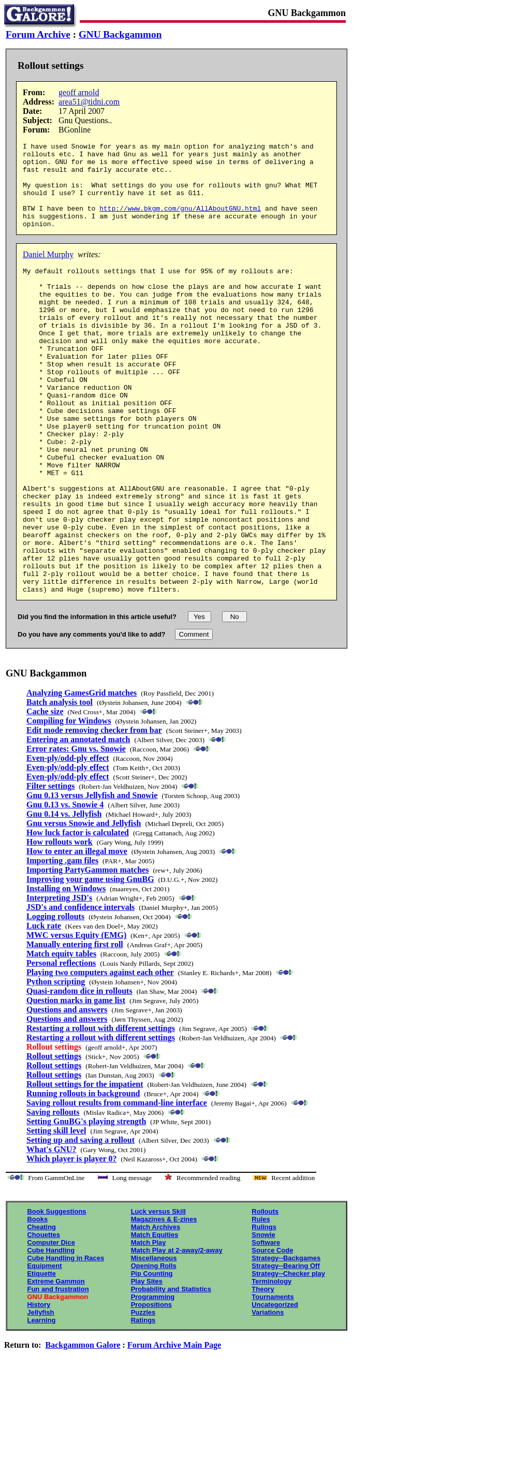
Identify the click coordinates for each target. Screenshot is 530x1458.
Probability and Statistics (171, 1371)
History (38, 1387)
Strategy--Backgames (286, 1340)
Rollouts (265, 1294)
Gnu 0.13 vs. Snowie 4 (65, 886)
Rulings (264, 1309)
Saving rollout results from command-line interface (116, 1185)
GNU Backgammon (120, 34)
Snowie (263, 1317)
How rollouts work (59, 924)
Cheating (41, 1309)
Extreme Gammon (55, 1363)
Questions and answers (66, 1091)
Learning (41, 1402)
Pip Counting (152, 1356)
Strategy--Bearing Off (285, 1348)
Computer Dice (51, 1325)
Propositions (151, 1387)
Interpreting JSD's (59, 980)
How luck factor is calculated (77, 914)
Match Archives (156, 1309)
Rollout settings (53, 1138)
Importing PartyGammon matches (87, 952)
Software (266, 1325)
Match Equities (155, 1317)
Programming (153, 1379)
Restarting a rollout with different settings (100, 1110)
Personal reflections (61, 1045)
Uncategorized (275, 1387)
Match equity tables (61, 1036)
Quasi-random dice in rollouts (79, 1073)
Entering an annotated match (78, 821)
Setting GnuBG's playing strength (86, 1203)
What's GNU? (51, 1231)
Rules (261, 1301)
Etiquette (41, 1356)
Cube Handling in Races (65, 1340)
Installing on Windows (66, 970)
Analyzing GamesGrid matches (81, 775)
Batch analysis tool (59, 784)
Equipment (44, 1348)
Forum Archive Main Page (174, 1427)
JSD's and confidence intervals (80, 989)
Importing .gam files (62, 942)
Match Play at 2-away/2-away (177, 1332)
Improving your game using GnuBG (90, 961)
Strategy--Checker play (288, 1356)
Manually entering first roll (74, 1026)
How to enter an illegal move (76, 933)
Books (37, 1301)
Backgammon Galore (83, 1427)
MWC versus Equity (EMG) (76, 1017)
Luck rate (43, 1008)
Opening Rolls (153, 1348)
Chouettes (43, 1317)
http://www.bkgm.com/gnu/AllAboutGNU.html (180, 222)
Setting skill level (56, 1213)
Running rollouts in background (83, 1175)
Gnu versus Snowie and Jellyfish (83, 905)
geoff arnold (78, 92)
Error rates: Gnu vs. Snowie (76, 831)
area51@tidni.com (89, 101)
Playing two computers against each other (100, 1054)
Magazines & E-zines (164, 1301)
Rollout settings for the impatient (84, 1166)
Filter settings (50, 868)
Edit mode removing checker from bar (94, 812)
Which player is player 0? (71, 1240)
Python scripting (55, 1063)
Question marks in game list (75, 1082)
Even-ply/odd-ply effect (67, 840)
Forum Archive (38, 34)
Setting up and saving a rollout (80, 1222)
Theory (263, 1371)
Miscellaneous (154, 1340)
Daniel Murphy (48, 271)
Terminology (271, 1363)
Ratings (143, 1402)
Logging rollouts (55, 998)
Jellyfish (40, 1394)
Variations (268, 1394)
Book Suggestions (56, 1294)
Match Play (148, 1325)
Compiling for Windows (68, 803)
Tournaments (272, 1379)
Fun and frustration (58, 1371)
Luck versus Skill (158, 1294)
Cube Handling (51, 1332)
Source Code (272, 1332)
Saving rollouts (52, 1194)
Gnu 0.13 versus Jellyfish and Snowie (91, 877)
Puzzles (143, 1394)
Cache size (45, 793)
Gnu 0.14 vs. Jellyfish (63, 896)
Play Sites (147, 1363)
